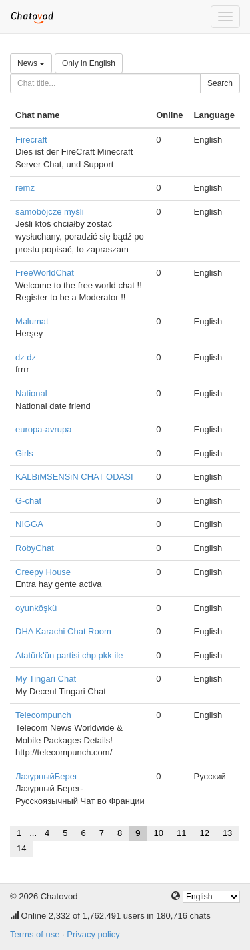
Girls (24, 453)
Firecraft (31, 140)
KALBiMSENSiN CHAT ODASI (74, 477)
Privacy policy (93, 934)
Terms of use (34, 934)
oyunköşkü (36, 608)
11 (181, 833)
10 (158, 833)
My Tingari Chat (45, 679)
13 (227, 833)
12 (204, 833)
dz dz (25, 357)
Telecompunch (43, 715)
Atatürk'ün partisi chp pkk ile (69, 655)
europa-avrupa (43, 429)
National (31, 393)
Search (220, 83)
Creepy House (43, 572)
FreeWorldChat (44, 273)
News (31, 63)
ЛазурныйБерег (46, 776)
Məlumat (32, 321)
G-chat (28, 501)
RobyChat (34, 548)
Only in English (88, 63)
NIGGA (29, 524)
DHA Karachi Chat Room (63, 631)
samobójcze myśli (49, 212)
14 (21, 848)
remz (25, 188)
